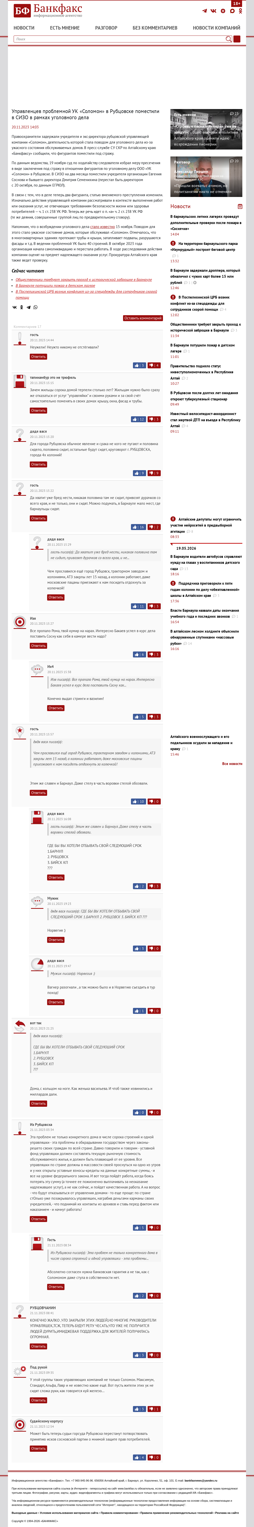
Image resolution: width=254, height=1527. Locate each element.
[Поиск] (228, 39)
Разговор (106, 28)
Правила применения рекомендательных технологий (176, 1512)
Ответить (38, 356)
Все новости (232, 763)
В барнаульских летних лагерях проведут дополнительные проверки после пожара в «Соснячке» (206, 222)
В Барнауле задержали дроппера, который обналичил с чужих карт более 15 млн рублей (205, 276)
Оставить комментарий (143, 318)
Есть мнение (65, 28)
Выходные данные (24, 1512)
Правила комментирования (119, 1512)
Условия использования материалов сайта (69, 1512)
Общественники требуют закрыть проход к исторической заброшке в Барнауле (84, 279)
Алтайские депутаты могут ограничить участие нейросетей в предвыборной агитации (205, 525)
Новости (24, 28)
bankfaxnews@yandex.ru (201, 1480)
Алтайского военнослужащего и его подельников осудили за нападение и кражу (201, 742)
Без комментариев (155, 28)
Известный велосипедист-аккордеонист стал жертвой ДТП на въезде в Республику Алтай (205, 419)
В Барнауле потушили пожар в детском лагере (55, 285)
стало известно (102, 226)
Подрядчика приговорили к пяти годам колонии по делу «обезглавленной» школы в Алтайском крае (204, 589)
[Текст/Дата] (236, 39)
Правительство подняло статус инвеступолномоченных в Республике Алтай (201, 372)
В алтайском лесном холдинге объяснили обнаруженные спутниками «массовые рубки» (204, 637)
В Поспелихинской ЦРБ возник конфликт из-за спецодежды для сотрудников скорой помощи (199, 303)
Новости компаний (216, 28)
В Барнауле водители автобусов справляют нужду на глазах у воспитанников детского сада (206, 562)
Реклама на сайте (227, 1512)
